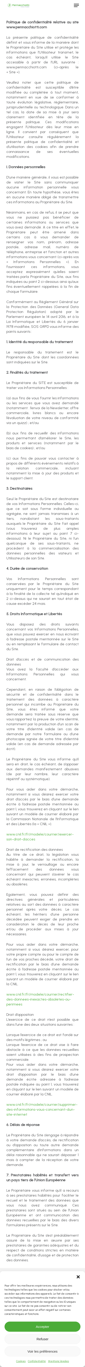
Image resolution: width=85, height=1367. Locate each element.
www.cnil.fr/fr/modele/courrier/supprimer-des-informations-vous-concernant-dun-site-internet (42, 1109)
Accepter (42, 1327)
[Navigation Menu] (76, 5)
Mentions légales (58, 1361)
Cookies (21, 1361)
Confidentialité (37, 1361)
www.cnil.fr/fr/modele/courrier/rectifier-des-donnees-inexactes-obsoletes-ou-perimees (40, 999)
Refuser (42, 1339)
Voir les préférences (42, 1351)
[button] (78, 1277)
